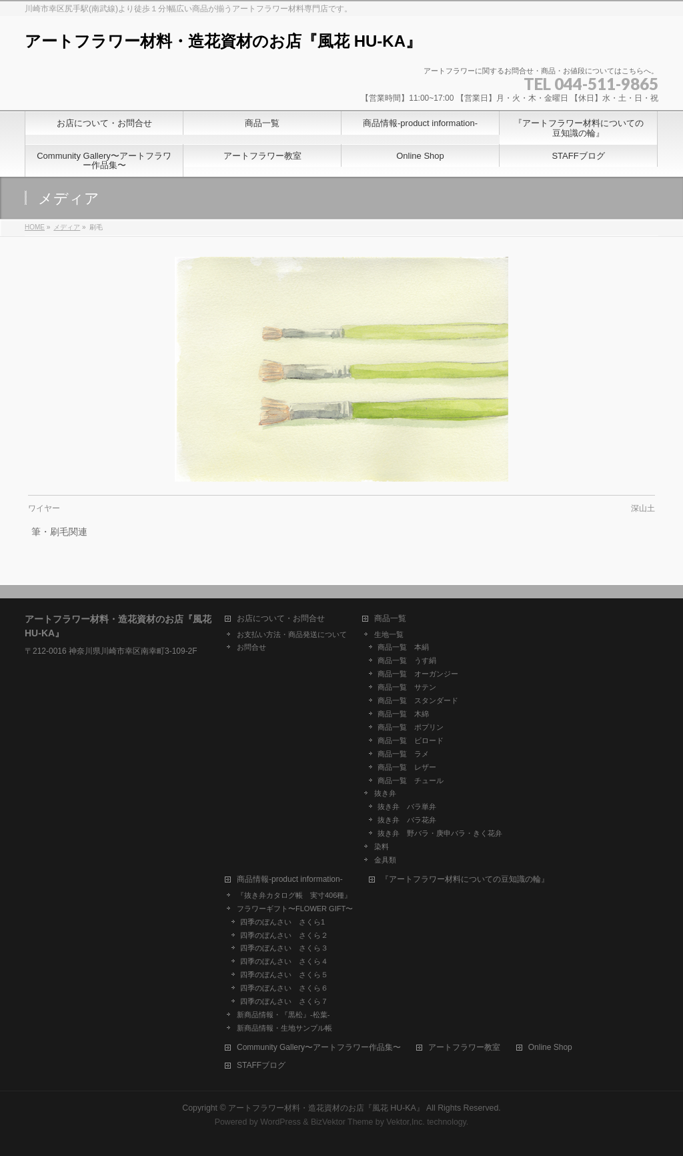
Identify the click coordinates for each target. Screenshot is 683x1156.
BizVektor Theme (342, 1122)
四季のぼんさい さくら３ (284, 948)
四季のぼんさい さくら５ (284, 975)
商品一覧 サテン (407, 687)
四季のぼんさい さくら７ (284, 1001)
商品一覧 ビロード (411, 740)
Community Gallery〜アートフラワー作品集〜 (319, 1047)
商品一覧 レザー (407, 767)
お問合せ (251, 647)
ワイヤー (44, 508)
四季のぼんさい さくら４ (284, 961)
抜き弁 (385, 793)
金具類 (385, 860)
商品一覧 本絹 (403, 647)
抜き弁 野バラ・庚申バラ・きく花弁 (440, 833)
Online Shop (550, 1047)
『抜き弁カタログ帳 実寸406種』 (294, 895)
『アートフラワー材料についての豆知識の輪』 (465, 879)
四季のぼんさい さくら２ (284, 935)
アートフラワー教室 (464, 1047)
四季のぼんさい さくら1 (282, 922)
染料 (381, 846)
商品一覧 (390, 618)
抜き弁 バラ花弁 (407, 820)
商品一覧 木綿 (403, 714)
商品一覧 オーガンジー (418, 674)
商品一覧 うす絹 (407, 660)
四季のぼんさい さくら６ (284, 988)
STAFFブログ (261, 1065)
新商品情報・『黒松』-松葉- (283, 1015)
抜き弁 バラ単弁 (407, 806)
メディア (66, 227)
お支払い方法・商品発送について (292, 634)
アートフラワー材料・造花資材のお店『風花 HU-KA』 (223, 41)
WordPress (280, 1122)
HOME (35, 227)
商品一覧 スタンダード (418, 700)
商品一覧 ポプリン (411, 727)
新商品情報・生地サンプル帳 (284, 1028)
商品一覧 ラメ (403, 754)
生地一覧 (389, 634)
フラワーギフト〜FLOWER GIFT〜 (295, 909)
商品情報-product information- (290, 879)
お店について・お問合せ (281, 618)
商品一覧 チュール (411, 780)
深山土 (643, 508)
